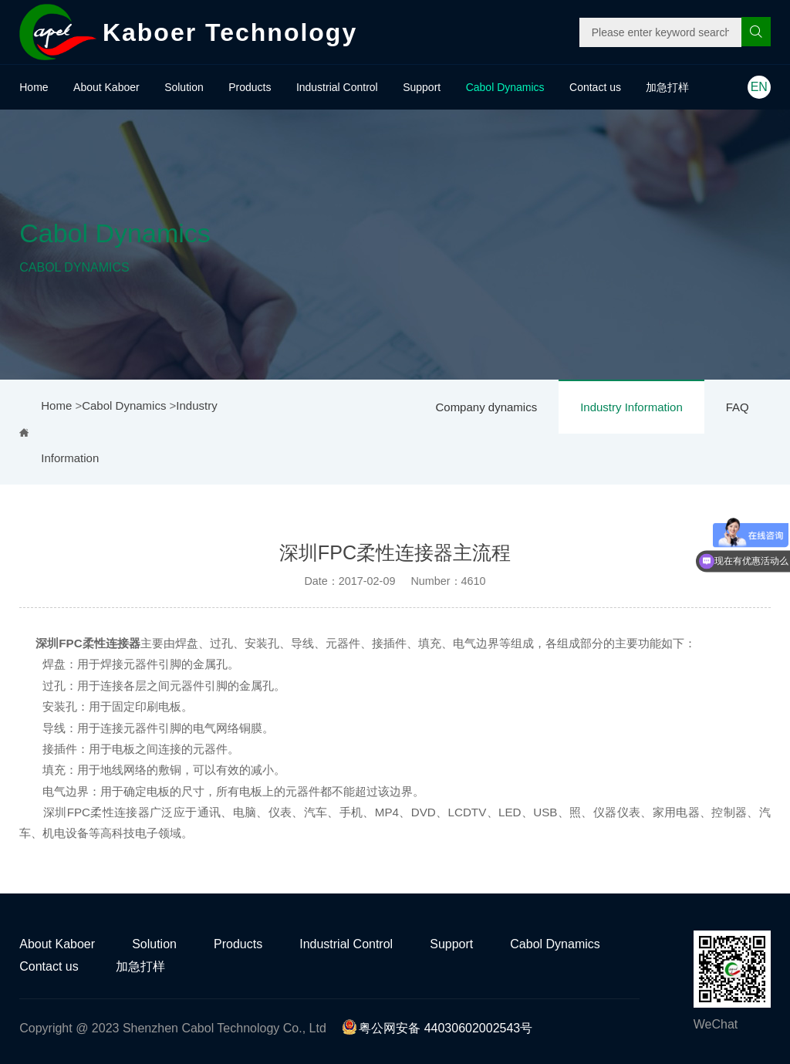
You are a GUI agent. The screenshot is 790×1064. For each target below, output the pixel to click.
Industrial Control (337, 87)
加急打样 (667, 87)
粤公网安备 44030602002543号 (437, 1028)
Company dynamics (486, 407)
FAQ (737, 407)
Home (33, 87)
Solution (184, 87)
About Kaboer (106, 87)
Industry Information (631, 407)
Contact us (595, 87)
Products (249, 87)
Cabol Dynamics (505, 87)
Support (422, 87)
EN (759, 86)
